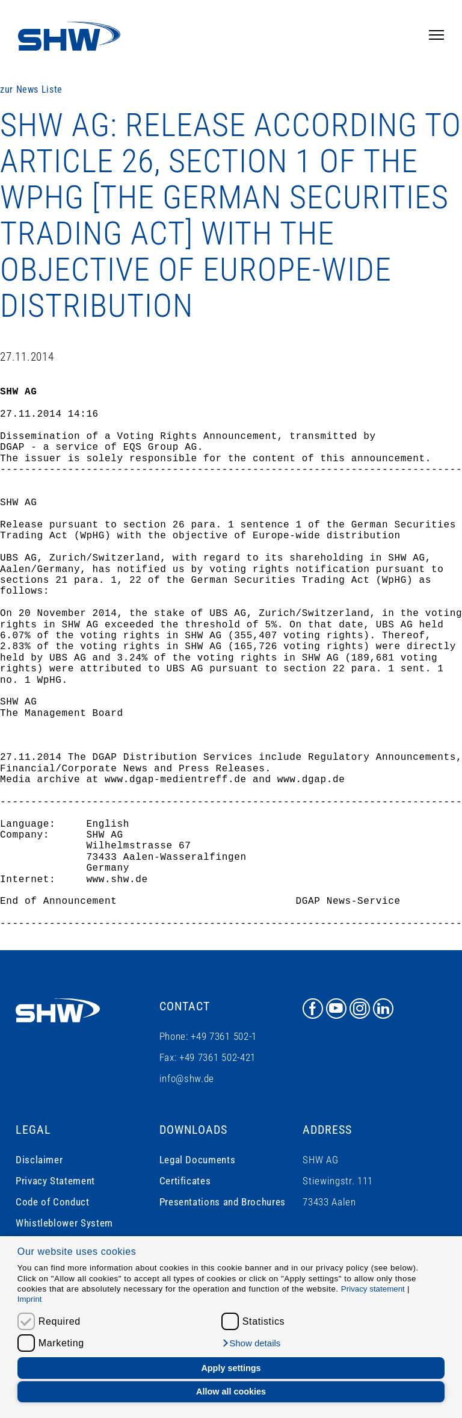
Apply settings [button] (230, 1368)
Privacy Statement (55, 1181)
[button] (251, 1343)
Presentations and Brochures (222, 1202)
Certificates (185, 1181)
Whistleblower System (64, 1223)
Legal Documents (197, 1160)
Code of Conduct (53, 1202)
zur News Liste (31, 89)
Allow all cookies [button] (231, 1391)
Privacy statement (373, 1288)
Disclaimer (39, 1160)
